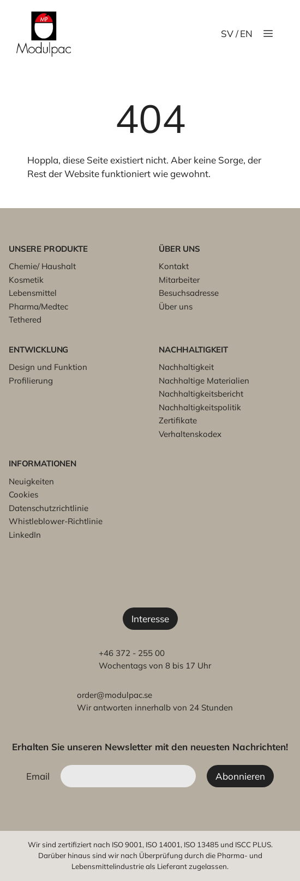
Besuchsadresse (189, 293)
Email (38, 776)
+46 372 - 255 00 (132, 653)
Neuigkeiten (31, 481)
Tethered (25, 319)
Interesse (150, 618)
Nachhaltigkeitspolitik (200, 407)
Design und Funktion (48, 367)
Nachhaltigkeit (186, 367)
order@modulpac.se (114, 695)
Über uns (176, 306)
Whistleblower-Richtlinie (56, 521)
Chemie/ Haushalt (42, 266)
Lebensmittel (33, 293)
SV (227, 33)
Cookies (23, 494)
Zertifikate (178, 420)
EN (246, 33)
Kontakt (174, 266)
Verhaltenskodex (190, 434)
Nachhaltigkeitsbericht (201, 393)
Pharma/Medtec (38, 306)
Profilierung (31, 380)
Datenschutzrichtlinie (48, 508)
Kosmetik (26, 280)
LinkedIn (25, 535)
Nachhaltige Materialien (204, 380)
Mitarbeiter (179, 280)
